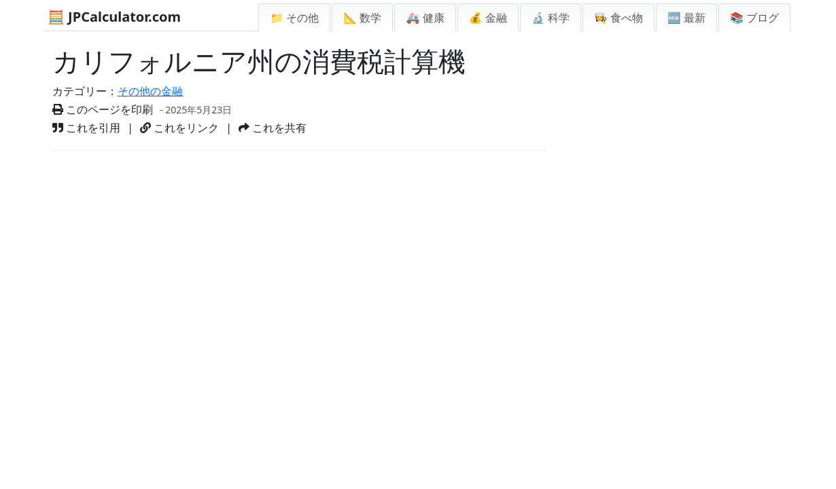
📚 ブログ (754, 17)
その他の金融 (150, 91)
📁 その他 (294, 17)
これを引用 (86, 127)
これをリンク (179, 127)
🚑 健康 (425, 17)
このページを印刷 (102, 109)
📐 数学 (362, 17)
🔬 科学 (551, 17)
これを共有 (273, 127)
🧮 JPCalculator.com (114, 16)
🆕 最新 (686, 17)
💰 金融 (488, 17)
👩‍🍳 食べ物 (618, 17)
